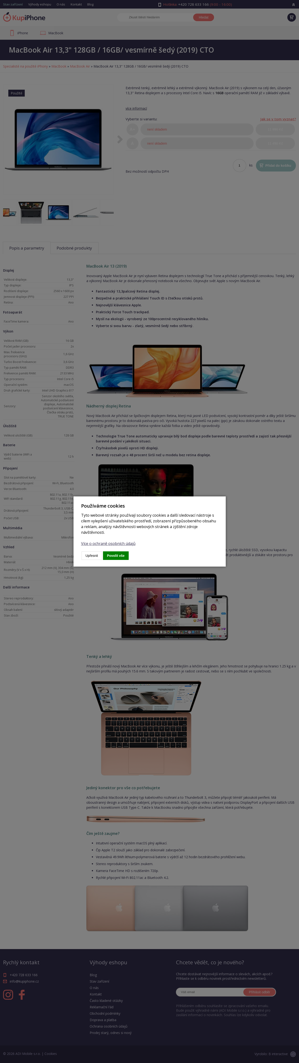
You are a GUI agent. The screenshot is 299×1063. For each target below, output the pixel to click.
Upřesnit (92, 556)
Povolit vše (116, 556)
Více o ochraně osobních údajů (108, 543)
